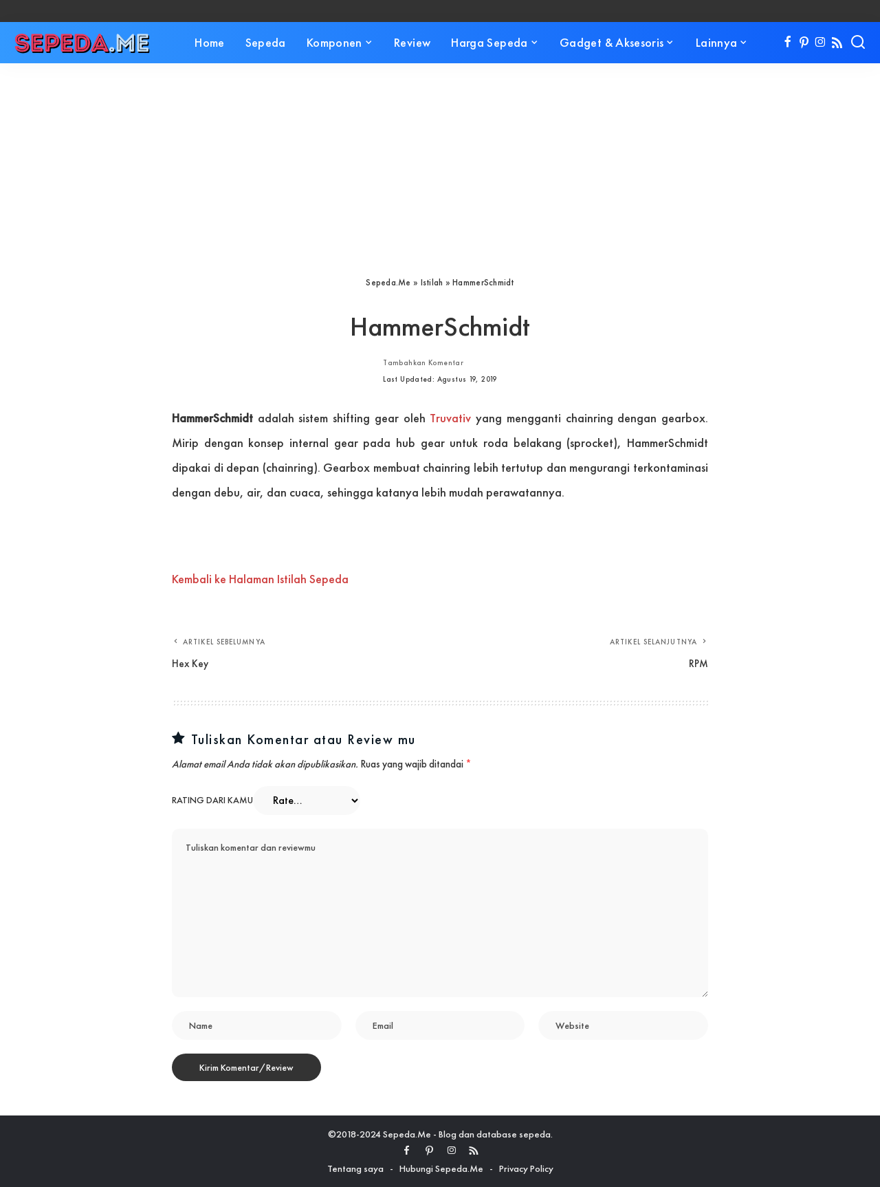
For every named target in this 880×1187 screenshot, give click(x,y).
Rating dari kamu (212, 800)
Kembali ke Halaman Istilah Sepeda (260, 579)
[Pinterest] (804, 42)
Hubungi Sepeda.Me (441, 1168)
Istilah (432, 282)
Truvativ (450, 418)
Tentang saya (355, 1168)
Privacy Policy (526, 1168)
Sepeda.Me (388, 282)
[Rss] (837, 42)
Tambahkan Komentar (423, 362)
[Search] (858, 42)
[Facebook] (787, 42)
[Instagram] (820, 42)
